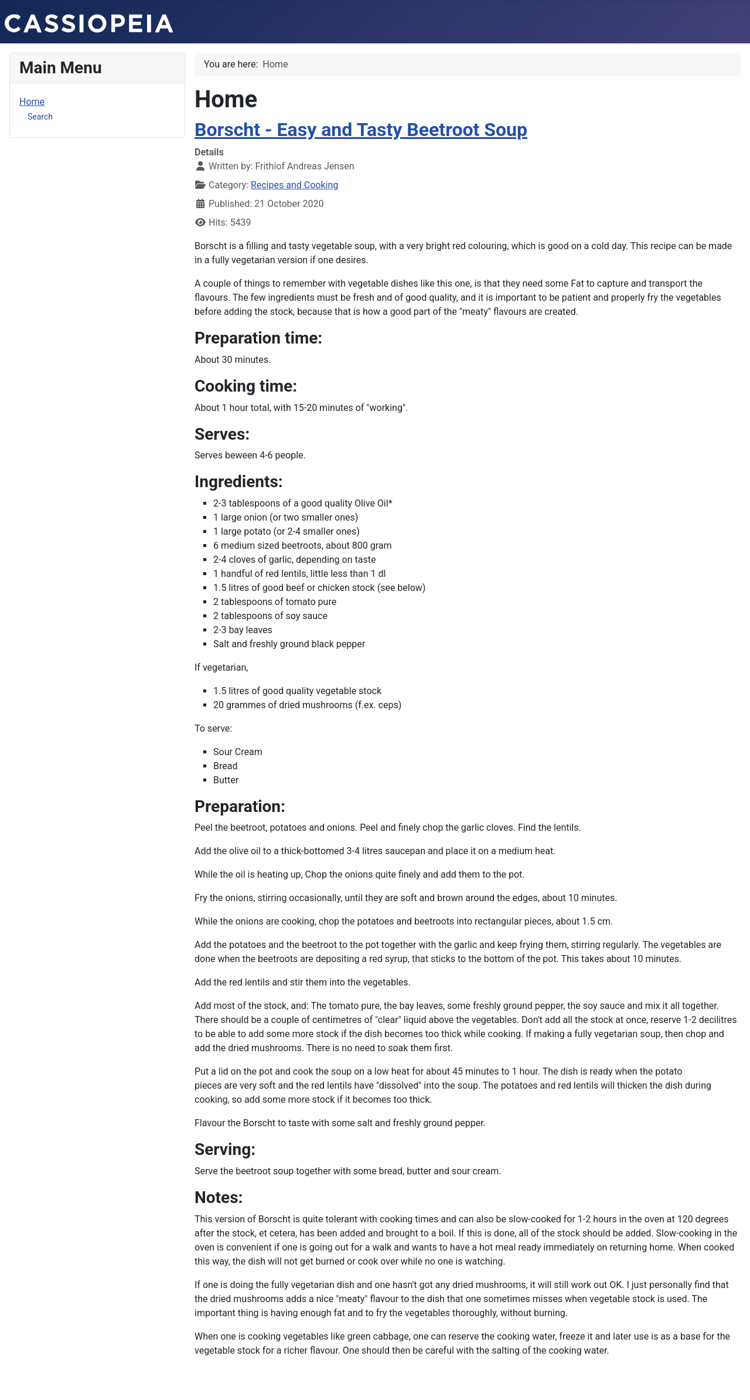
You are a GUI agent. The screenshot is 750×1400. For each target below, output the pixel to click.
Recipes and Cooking (294, 185)
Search (40, 116)
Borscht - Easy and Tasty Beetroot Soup (361, 129)
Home (32, 101)
